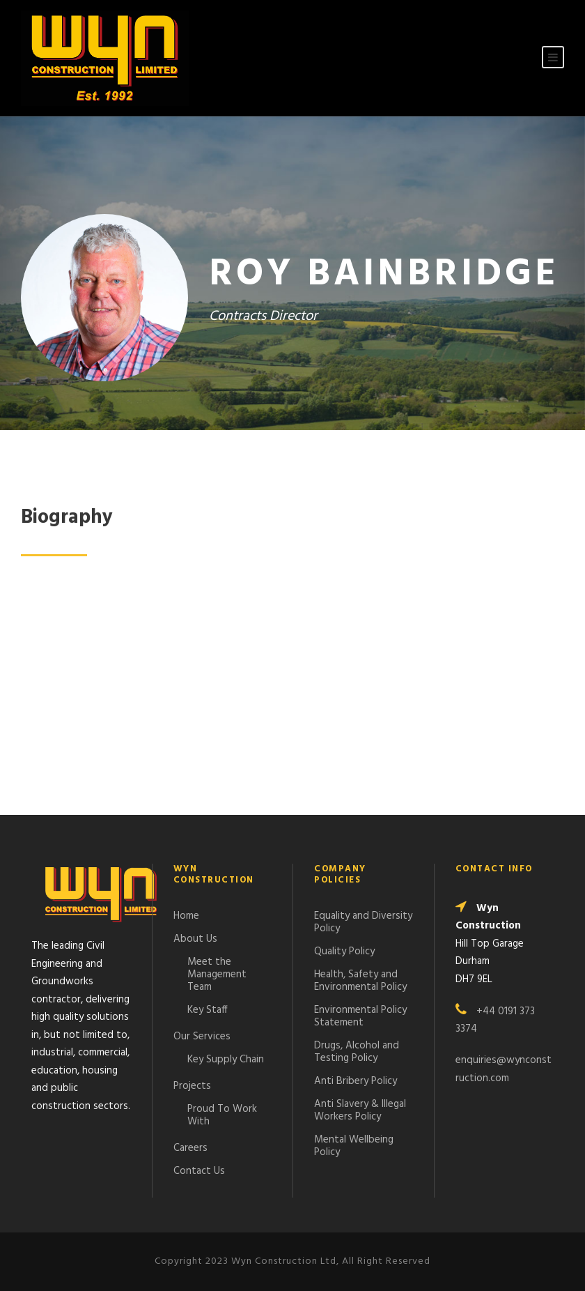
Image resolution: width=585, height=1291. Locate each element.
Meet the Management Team (217, 974)
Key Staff (207, 1010)
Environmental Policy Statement (360, 1016)
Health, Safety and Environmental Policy (360, 980)
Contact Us (199, 1171)
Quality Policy (344, 951)
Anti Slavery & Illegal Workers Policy (360, 1110)
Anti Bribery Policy (355, 1081)
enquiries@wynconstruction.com (503, 1069)
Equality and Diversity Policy (363, 922)
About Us (195, 939)
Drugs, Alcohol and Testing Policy (356, 1052)
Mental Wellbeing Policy (353, 1146)
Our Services (202, 1036)
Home (186, 916)
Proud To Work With (222, 1115)
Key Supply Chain (225, 1059)
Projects (192, 1086)
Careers (190, 1148)
